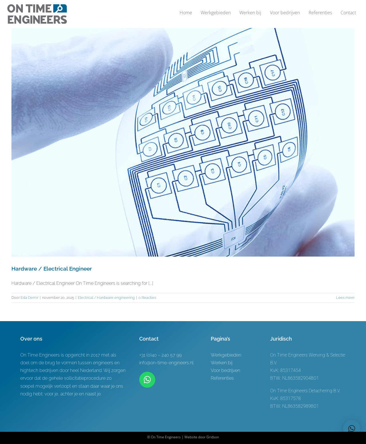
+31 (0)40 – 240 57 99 (160, 355)
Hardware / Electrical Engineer (51, 268)
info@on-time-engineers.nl (166, 362)
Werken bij (221, 362)
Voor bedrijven (225, 370)
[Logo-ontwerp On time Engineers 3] (37, 6)
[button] (351, 428)
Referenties (222, 378)
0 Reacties (147, 297)
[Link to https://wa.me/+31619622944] (147, 380)
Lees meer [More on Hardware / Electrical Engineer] (345, 297)
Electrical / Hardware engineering (106, 297)
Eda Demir (29, 297)
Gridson (212, 437)
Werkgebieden (226, 355)
